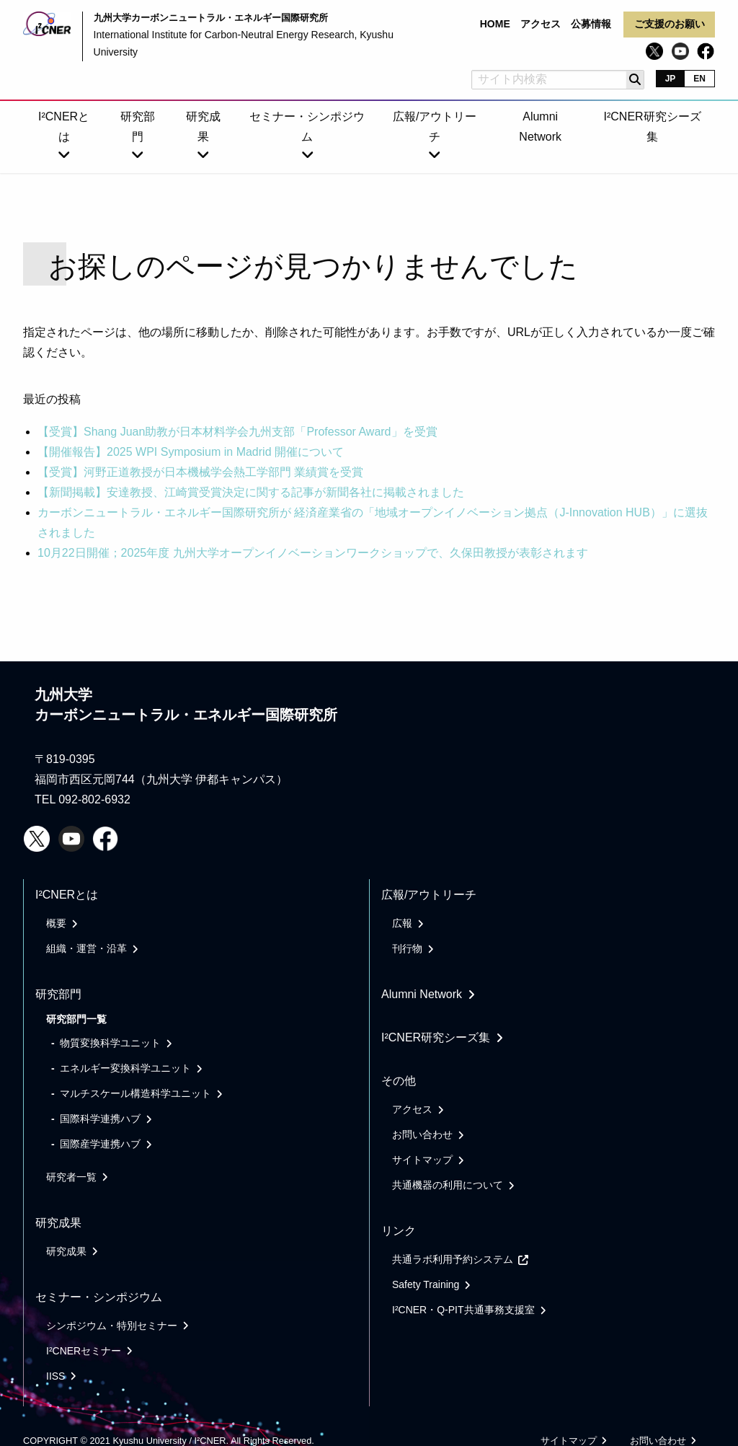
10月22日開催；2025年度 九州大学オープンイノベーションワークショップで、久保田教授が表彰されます (312, 553)
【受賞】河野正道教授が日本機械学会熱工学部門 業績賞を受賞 (200, 472)
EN (699, 79)
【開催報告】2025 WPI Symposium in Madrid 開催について (190, 452)
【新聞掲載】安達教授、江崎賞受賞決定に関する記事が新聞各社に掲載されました (250, 492)
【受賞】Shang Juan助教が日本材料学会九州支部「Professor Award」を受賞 (237, 432)
